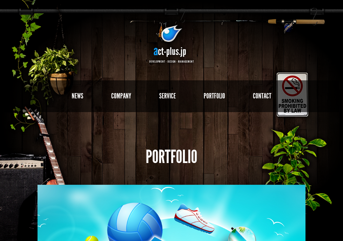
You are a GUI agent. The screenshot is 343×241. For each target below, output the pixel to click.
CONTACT (262, 96)
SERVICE (167, 96)
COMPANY (121, 96)
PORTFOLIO (214, 96)
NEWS (77, 96)
